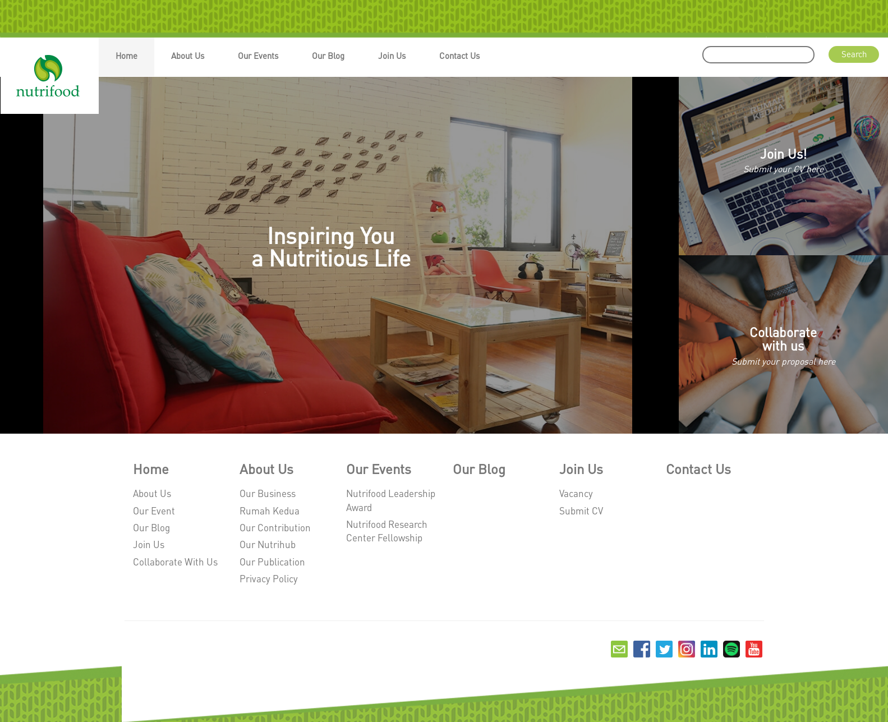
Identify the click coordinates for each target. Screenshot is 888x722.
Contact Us (459, 55)
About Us (187, 55)
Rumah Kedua (270, 510)
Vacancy (576, 493)
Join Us (392, 55)
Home (126, 55)
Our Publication (272, 561)
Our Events (258, 55)
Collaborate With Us (175, 561)
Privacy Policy (269, 578)
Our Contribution (275, 527)
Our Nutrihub (268, 544)
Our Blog (328, 55)
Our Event (154, 510)
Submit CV (581, 510)
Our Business (268, 493)
